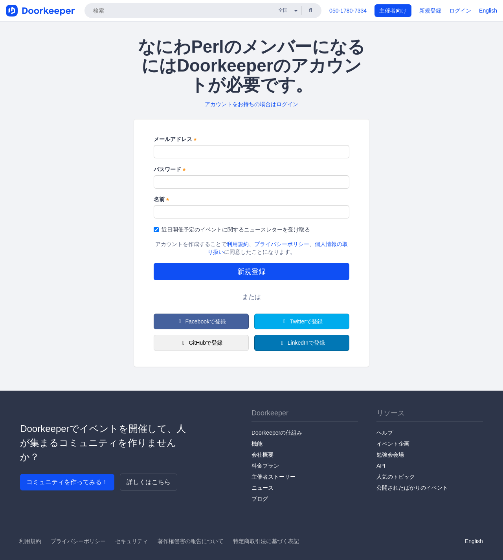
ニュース (263, 488)
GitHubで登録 (201, 343)
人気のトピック (395, 477)
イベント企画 (392, 444)
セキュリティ (131, 541)
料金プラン (265, 466)
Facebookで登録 (201, 321)
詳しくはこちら (149, 482)
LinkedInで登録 (302, 343)
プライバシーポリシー (281, 244)
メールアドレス (175, 139)
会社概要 (263, 455)
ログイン (460, 10)
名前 (161, 199)
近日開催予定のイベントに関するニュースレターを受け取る (232, 229)
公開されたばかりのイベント (412, 488)
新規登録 (430, 10)
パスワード (169, 169)
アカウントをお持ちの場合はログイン (251, 104)
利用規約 (238, 244)
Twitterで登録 (302, 321)
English (488, 10)
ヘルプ (384, 433)
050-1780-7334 (348, 10)
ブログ (260, 499)
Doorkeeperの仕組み (277, 433)
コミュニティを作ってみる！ (67, 482)
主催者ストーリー (274, 477)
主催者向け (393, 10)
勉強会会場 (390, 455)
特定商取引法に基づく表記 (266, 541)
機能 (257, 444)
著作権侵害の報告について (191, 541)
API (381, 466)
